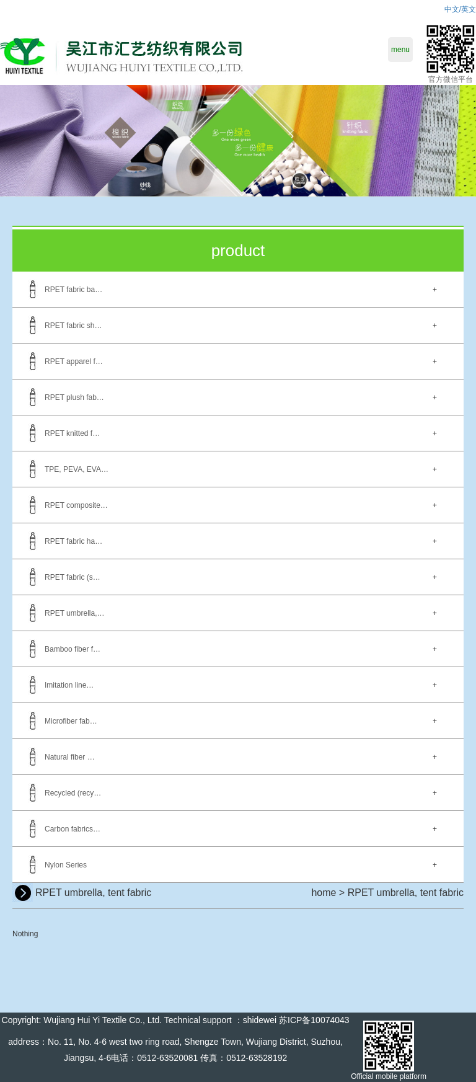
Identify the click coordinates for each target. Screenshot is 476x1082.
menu (400, 49)
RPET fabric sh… (73, 325)
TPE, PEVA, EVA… (76, 469)
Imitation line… (69, 685)
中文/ (452, 9)
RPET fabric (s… (72, 577)
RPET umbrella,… (74, 613)
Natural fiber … (70, 757)
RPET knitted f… (72, 433)
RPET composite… (76, 505)
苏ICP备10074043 (314, 1020)
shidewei (259, 1020)
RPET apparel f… (74, 361)
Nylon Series (66, 865)
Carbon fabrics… (72, 829)
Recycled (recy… (73, 793)
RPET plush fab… (74, 397)
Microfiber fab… (71, 721)
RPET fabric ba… (73, 289)
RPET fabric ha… (73, 541)
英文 (468, 9)
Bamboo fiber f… (72, 649)
